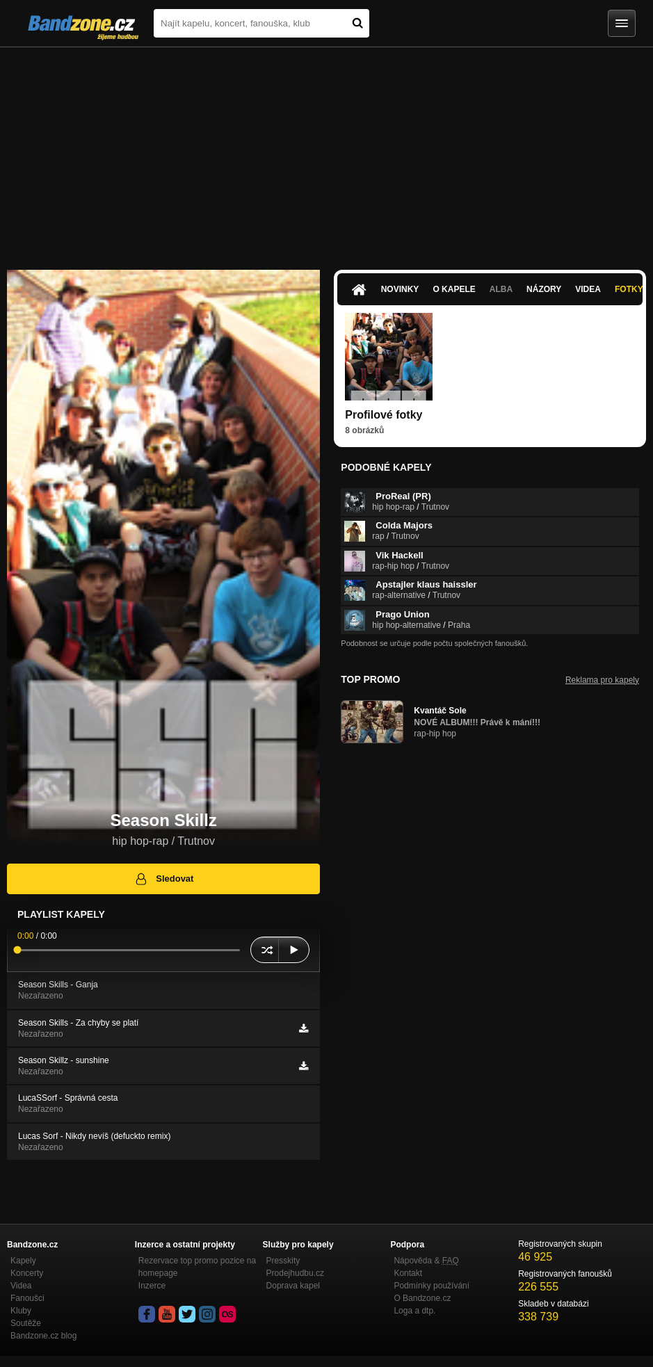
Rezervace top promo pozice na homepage (197, 1267)
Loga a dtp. (414, 1311)
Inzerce (152, 1286)
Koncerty (26, 1273)
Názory (543, 289)
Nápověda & (426, 1260)
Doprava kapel (293, 1286)
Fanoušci (27, 1298)
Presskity (283, 1260)
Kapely (23, 1260)
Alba (501, 289)
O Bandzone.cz (422, 1298)
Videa (588, 289)
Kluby (20, 1311)
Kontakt (408, 1273)
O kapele (454, 289)
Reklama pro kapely (602, 680)
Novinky (400, 289)
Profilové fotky (383, 415)
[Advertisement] (326, 151)
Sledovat (164, 879)
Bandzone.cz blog (43, 1336)
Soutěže (25, 1323)
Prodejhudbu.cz (295, 1273)
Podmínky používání (431, 1286)
